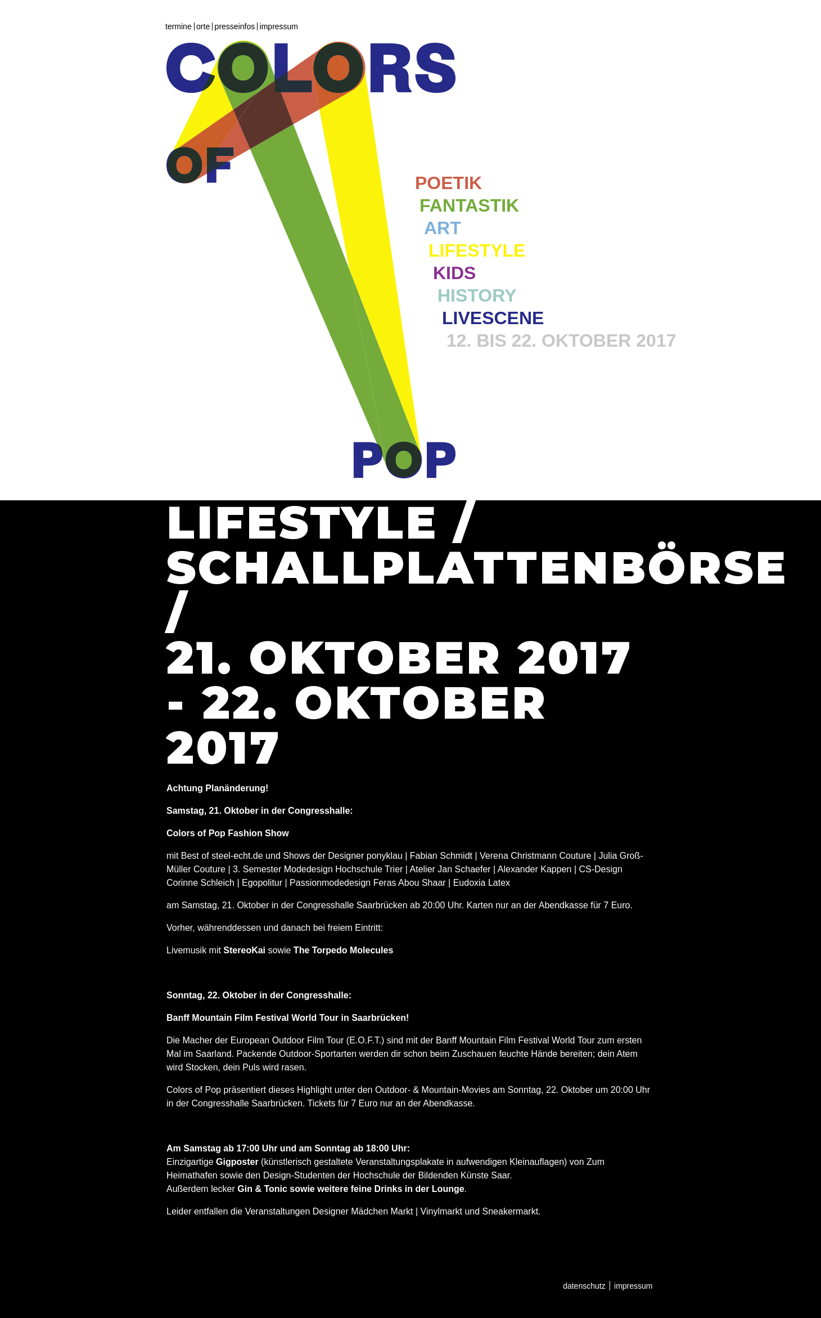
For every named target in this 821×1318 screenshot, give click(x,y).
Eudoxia (469, 882)
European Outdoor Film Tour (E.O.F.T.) (308, 1040)
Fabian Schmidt (441, 855)
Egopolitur (262, 882)
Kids (454, 273)
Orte (203, 26)
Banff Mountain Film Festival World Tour (515, 1040)
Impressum (279, 26)
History (476, 295)
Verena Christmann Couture (535, 855)
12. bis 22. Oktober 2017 (561, 340)
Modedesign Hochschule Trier (343, 869)
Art (442, 228)
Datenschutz (584, 1285)
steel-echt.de (237, 855)
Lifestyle (476, 250)
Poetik (448, 183)
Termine (178, 26)
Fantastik (469, 205)
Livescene (493, 318)
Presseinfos (235, 26)
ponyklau (385, 855)
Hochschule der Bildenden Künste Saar (431, 1175)
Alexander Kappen (535, 869)
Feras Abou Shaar (409, 882)
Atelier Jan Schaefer (450, 869)
